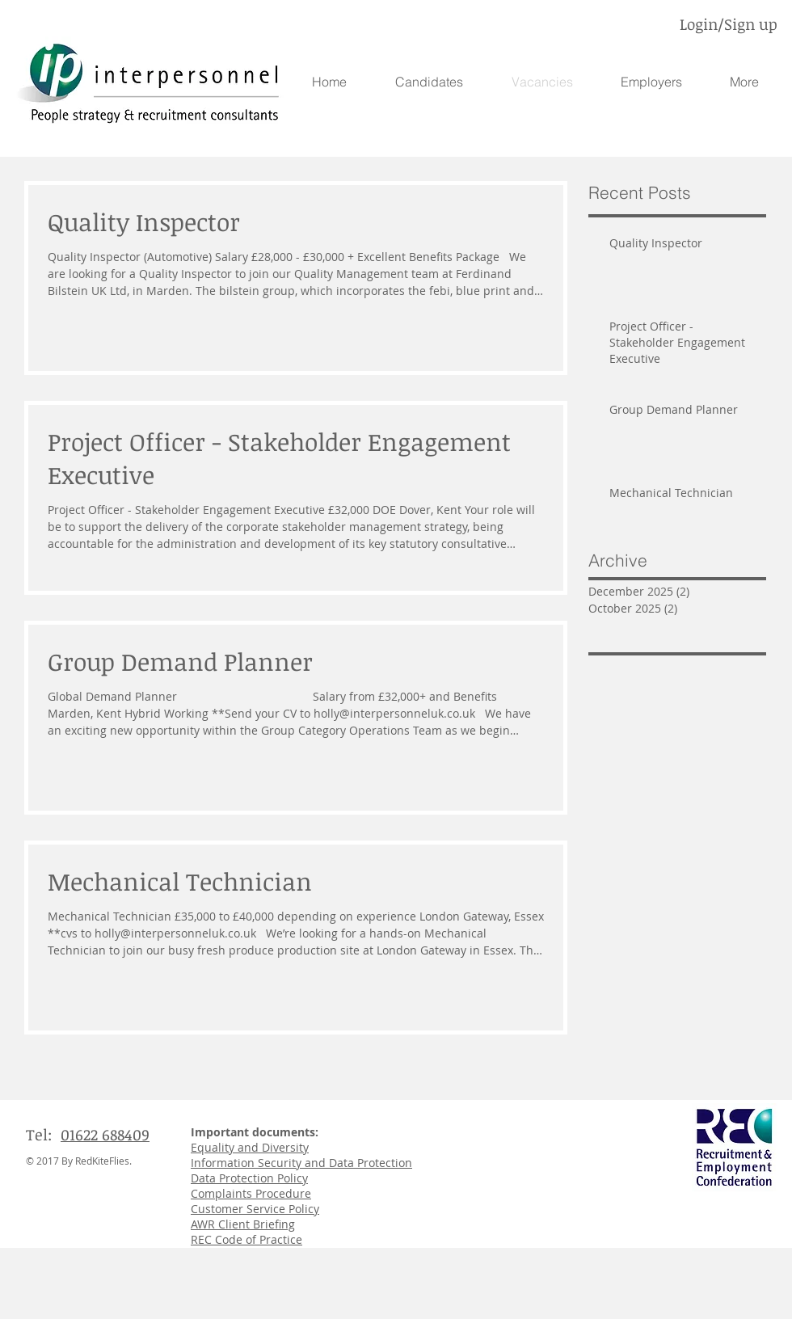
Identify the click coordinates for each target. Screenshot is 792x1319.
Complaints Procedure (251, 1193)
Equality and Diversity (250, 1147)
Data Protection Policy (249, 1178)
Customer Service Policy (255, 1208)
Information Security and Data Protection (301, 1162)
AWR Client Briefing (243, 1224)
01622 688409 (105, 1134)
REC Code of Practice (246, 1239)
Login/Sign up (728, 24)
